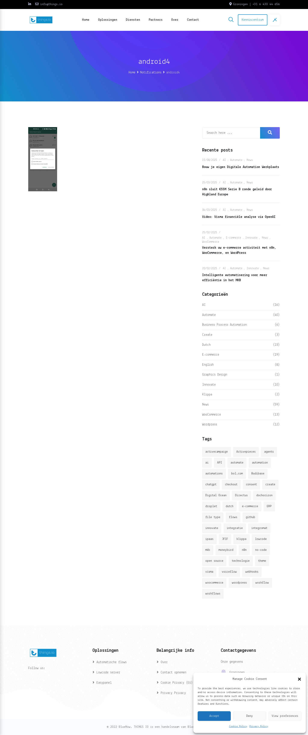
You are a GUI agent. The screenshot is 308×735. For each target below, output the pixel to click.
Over (174, 20)
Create (207, 335)
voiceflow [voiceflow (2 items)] (229, 571)
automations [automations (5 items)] (214, 473)
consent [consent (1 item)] (251, 484)
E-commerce (233, 237)
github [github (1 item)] (250, 517)
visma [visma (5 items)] (209, 571)
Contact (193, 20)
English (208, 365)
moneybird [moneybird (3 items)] (226, 550)
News (250, 160)
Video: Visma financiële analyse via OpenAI (238, 217)
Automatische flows (111, 662)
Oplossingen (107, 20)
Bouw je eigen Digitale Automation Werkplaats (240, 167)
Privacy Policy (258, 726)
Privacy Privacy (173, 693)
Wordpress (209, 424)
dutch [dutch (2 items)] (229, 506)
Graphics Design (214, 374)
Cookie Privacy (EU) (177, 683)
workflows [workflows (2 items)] (212, 593)
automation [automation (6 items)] (260, 462)
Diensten (133, 20)
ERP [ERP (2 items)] (269, 506)
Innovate (251, 237)
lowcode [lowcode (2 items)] (261, 539)
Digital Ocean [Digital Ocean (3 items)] (216, 495)
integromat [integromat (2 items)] (259, 528)
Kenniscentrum (253, 20)
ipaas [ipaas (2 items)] (209, 539)
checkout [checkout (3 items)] (231, 484)
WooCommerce (210, 242)
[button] (299, 679)
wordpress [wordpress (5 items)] (239, 582)
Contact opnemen (173, 672)
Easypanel (104, 683)
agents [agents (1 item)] (269, 451)
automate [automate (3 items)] (237, 462)
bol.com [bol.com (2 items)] (237, 473)
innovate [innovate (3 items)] (211, 528)
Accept (214, 716)
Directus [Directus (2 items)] (241, 495)
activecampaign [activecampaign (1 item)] (216, 451)
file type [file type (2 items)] (212, 517)
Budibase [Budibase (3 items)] (257, 473)
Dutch (206, 345)
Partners (156, 20)
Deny (249, 716)
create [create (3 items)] (270, 484)
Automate (236, 160)
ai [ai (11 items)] (207, 462)
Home (85, 20)
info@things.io (51, 4)
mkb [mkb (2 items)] (207, 550)
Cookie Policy (238, 726)
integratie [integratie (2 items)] (235, 528)
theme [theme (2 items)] (262, 561)
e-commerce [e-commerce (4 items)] (250, 506)
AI (224, 160)
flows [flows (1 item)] (233, 517)
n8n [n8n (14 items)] (244, 550)
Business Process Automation (224, 325)
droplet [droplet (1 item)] (211, 506)
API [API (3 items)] (219, 462)
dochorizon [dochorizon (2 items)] (264, 495)
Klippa (207, 394)
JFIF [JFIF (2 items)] (225, 539)
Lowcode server (108, 672)
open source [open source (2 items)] (214, 561)
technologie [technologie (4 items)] (241, 561)
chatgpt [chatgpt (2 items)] (210, 484)
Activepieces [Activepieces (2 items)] (246, 451)
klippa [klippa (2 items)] (241, 539)
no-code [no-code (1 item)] (261, 550)
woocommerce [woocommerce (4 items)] (214, 582)
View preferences (285, 716)
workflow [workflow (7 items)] (262, 582)
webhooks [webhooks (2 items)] (251, 571)
